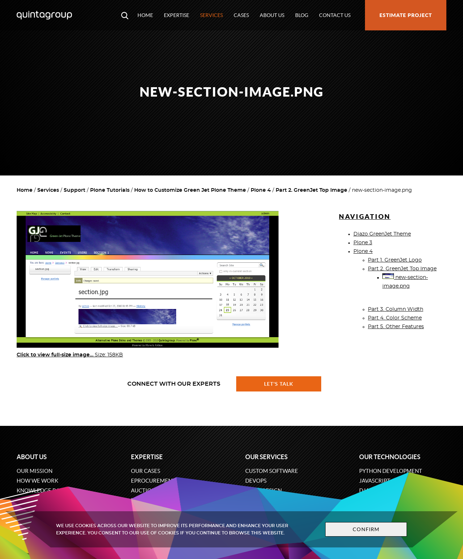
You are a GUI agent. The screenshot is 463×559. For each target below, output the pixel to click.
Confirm (366, 529)
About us (272, 15)
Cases (241, 15)
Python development (390, 471)
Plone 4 (261, 190)
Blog (301, 15)
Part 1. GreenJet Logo (395, 260)
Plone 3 (362, 242)
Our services (266, 457)
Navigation (365, 216)
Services (211, 15)
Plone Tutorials (109, 190)
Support (74, 190)
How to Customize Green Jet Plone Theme (190, 190)
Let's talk (279, 384)
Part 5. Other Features (396, 326)
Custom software (271, 471)
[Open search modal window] (125, 15)
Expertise (176, 15)
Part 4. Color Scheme (395, 318)
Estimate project (405, 15)
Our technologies (389, 457)
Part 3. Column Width (395, 309)
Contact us (335, 15)
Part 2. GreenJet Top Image (311, 190)
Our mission (34, 471)
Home (145, 15)
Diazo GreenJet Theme (382, 234)
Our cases (145, 471)
